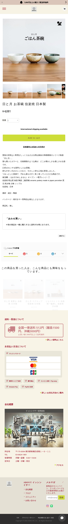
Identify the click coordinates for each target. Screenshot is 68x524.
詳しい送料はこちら (55, 340)
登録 (61, 497)
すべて (11, 253)
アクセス (59, 465)
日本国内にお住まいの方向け (34, 147)
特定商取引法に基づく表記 (46, 518)
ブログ (28, 493)
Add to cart (34, 138)
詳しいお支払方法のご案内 (52, 393)
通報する (61, 236)
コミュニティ (30, 497)
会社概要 (29, 489)
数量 (4, 120)
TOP (18, 518)
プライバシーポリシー (28, 518)
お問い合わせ (30, 500)
